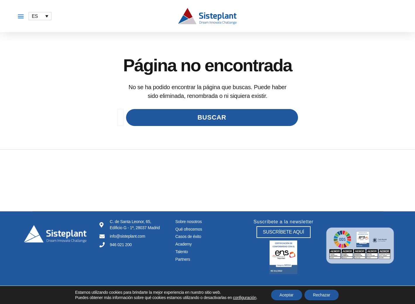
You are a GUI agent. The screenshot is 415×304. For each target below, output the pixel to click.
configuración (244, 297)
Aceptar (286, 295)
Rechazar (322, 295)
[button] (20, 16)
